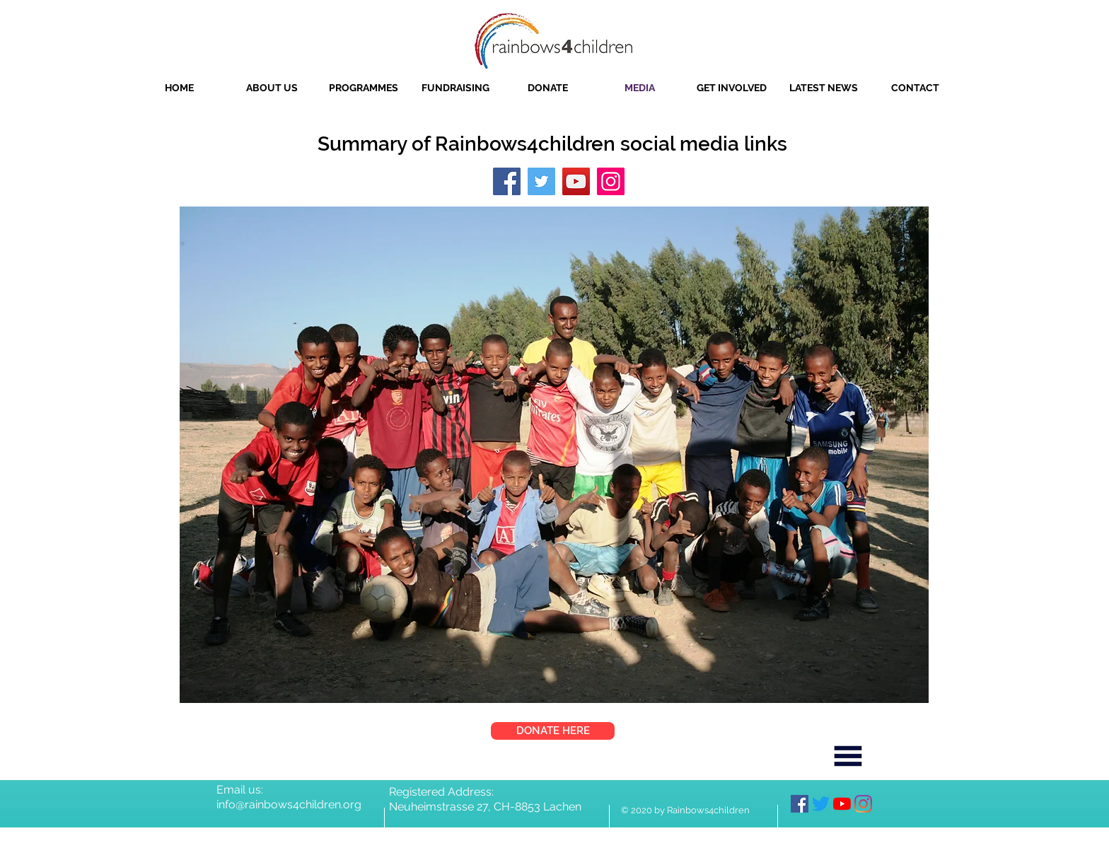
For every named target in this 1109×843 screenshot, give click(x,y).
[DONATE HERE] (553, 731)
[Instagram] (611, 181)
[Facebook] (507, 181)
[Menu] (848, 756)
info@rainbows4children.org (288, 804)
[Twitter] (541, 181)
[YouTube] (576, 181)
